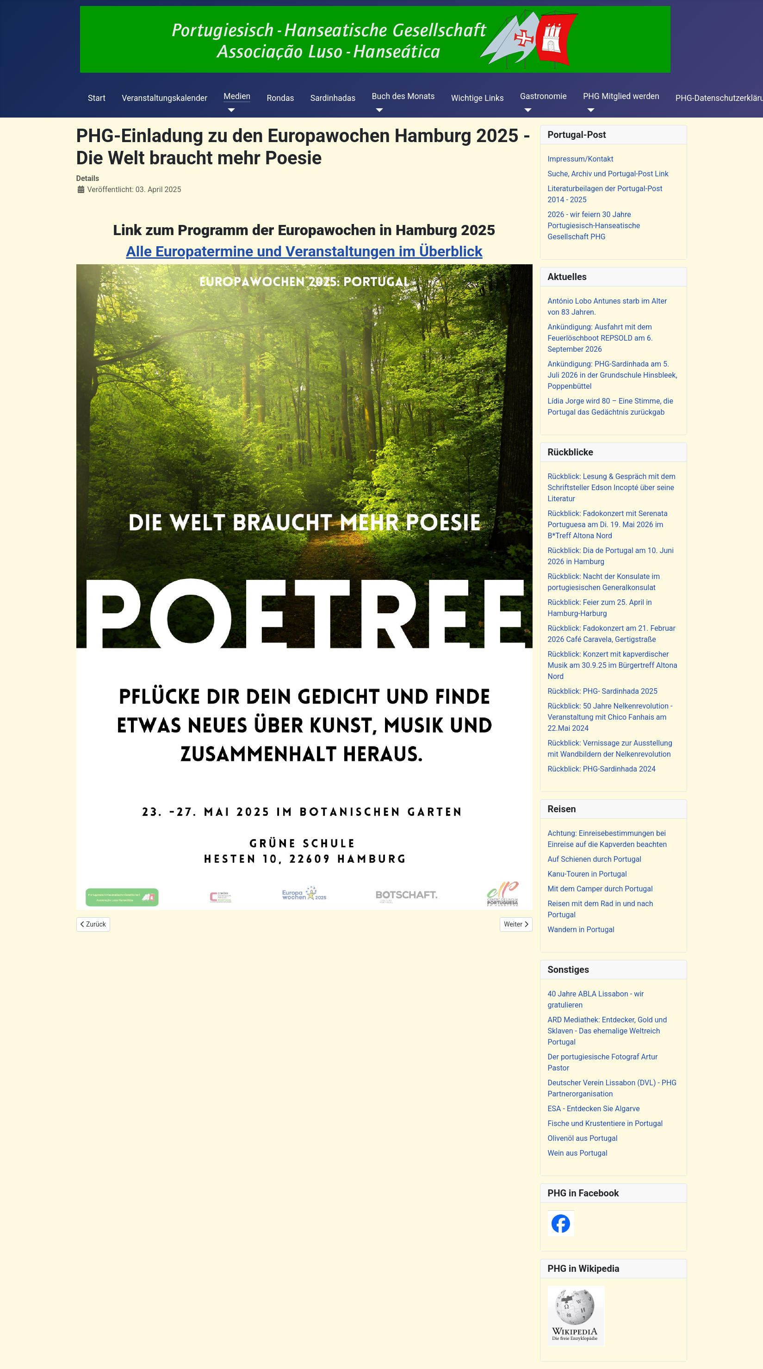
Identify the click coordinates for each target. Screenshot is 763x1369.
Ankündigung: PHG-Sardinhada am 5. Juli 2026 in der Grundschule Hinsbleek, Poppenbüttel (612, 375)
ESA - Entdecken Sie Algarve (594, 1108)
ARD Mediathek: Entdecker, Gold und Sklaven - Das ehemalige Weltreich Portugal (607, 1030)
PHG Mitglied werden (621, 96)
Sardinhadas (333, 98)
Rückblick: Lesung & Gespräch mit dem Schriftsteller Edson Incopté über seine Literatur (612, 487)
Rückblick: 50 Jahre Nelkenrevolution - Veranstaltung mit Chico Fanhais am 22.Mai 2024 (610, 717)
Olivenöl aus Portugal (583, 1138)
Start (96, 98)
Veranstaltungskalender (164, 98)
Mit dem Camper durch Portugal (600, 888)
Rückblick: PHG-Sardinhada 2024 (602, 769)
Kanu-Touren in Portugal (587, 874)
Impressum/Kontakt (581, 159)
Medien (236, 96)
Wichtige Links (477, 98)
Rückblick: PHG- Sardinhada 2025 (603, 691)
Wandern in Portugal (581, 929)
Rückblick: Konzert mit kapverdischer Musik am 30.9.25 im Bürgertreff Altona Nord (612, 665)
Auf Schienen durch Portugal (595, 859)
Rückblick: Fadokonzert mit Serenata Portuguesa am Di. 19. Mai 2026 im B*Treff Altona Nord (608, 524)
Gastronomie (543, 96)
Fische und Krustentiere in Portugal (605, 1123)
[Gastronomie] (526, 110)
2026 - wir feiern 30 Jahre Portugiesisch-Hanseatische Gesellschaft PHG (594, 225)
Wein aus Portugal (578, 1153)
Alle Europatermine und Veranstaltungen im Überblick (304, 251)
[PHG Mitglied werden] (589, 110)
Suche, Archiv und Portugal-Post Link (608, 173)
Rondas (280, 98)
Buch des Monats (403, 96)
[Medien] (229, 110)
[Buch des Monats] (378, 110)
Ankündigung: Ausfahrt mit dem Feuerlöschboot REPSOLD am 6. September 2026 (600, 338)
